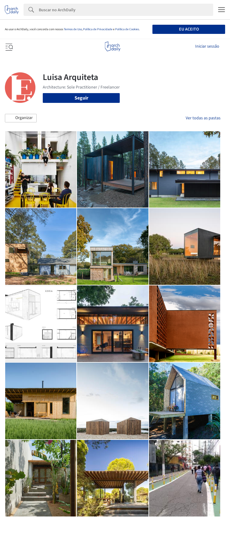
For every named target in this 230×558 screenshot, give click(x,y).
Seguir (81, 98)
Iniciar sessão (207, 46)
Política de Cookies (127, 29)
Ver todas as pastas (203, 118)
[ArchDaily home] (112, 46)
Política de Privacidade (97, 29)
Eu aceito (189, 29)
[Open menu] (8, 46)
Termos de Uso (73, 29)
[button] (21, 118)
